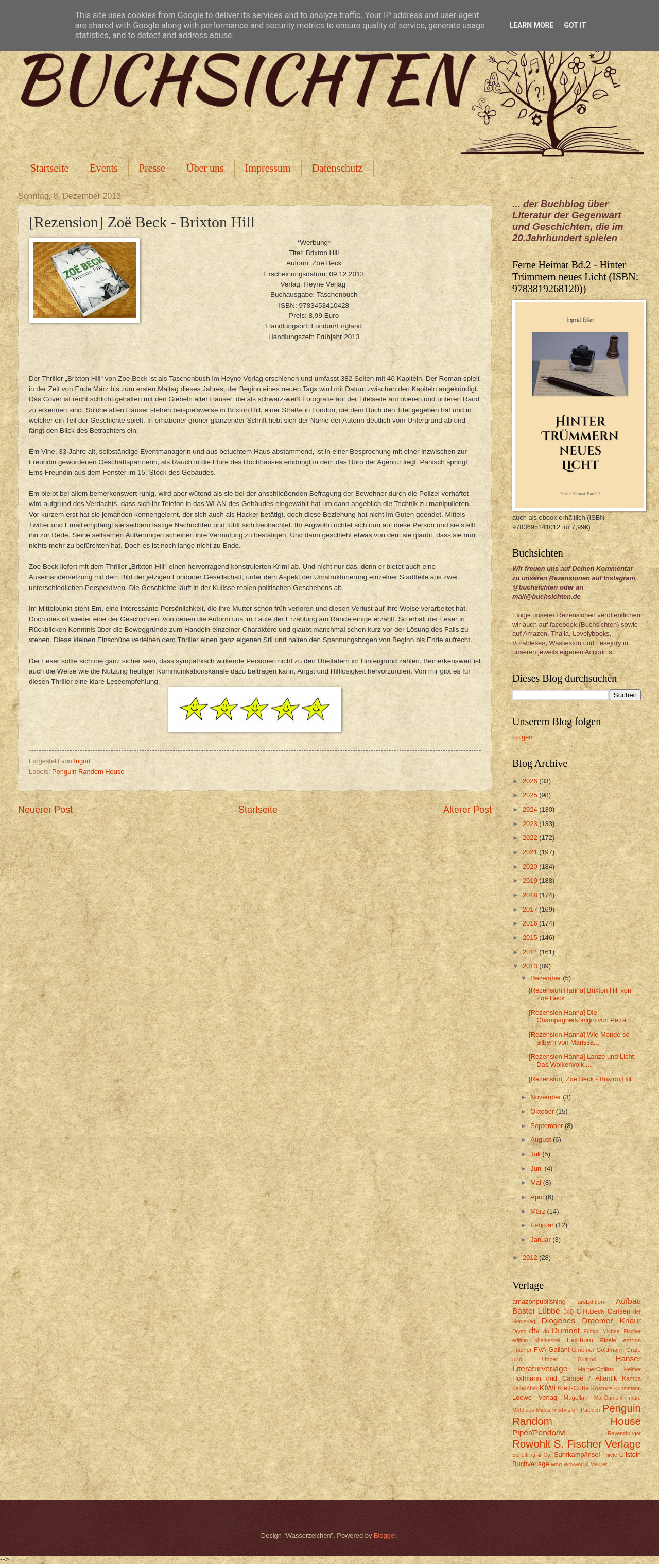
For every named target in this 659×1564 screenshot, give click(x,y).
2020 (531, 866)
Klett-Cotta (573, 1388)
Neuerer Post (45, 809)
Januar (541, 1239)
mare (635, 1398)
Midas (543, 1410)
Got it (575, 25)
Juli (536, 1154)
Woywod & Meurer (586, 1464)
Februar (543, 1225)
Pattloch (590, 1410)
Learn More (531, 25)
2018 (531, 895)
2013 (531, 966)
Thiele (609, 1455)
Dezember (546, 978)
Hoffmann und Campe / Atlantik (564, 1378)
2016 (531, 923)
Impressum (268, 168)
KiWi (547, 1387)
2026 (531, 781)
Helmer (632, 1369)
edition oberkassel (536, 1340)
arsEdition (591, 1302)
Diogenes (558, 1320)
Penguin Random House (88, 772)
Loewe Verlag (534, 1397)
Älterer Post (467, 809)
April (537, 1197)
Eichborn (580, 1340)
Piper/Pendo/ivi (539, 1432)
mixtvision (565, 1410)
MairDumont (608, 1398)
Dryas (519, 1331)
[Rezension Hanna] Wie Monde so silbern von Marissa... (579, 1038)
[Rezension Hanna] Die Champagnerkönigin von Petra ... (581, 1016)
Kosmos (602, 1388)
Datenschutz (337, 168)
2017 (531, 909)
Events (103, 168)
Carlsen (619, 1311)
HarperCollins (596, 1369)
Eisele (608, 1340)
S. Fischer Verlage (597, 1444)
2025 (531, 795)
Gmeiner (582, 1350)
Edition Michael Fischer (612, 1331)
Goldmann (610, 1350)
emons (632, 1340)
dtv (534, 1330)
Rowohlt (531, 1444)
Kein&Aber (524, 1388)
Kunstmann (627, 1388)
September (547, 1126)
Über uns (205, 168)
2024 (531, 809)
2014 (531, 952)
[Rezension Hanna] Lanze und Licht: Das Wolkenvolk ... (582, 1060)
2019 (531, 880)
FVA (540, 1349)
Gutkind (587, 1360)
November (546, 1097)
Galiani (559, 1349)
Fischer (522, 1350)
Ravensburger (624, 1433)
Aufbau (628, 1301)
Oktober (543, 1111)
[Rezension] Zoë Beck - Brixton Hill (580, 1079)
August (541, 1139)
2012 (531, 1258)
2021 (531, 852)
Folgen (522, 737)
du (546, 1331)
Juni (537, 1168)
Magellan (575, 1397)
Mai (536, 1182)
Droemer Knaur (611, 1320)
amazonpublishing (539, 1301)
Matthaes (523, 1410)
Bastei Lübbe (536, 1310)
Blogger (385, 1535)
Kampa (631, 1378)
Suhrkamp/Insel (577, 1454)
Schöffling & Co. (532, 1455)
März (538, 1211)
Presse (152, 168)
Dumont (566, 1330)
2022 (531, 838)
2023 (531, 824)
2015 (531, 937)
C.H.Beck (590, 1311)
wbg (556, 1464)
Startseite (49, 168)
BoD (568, 1312)
